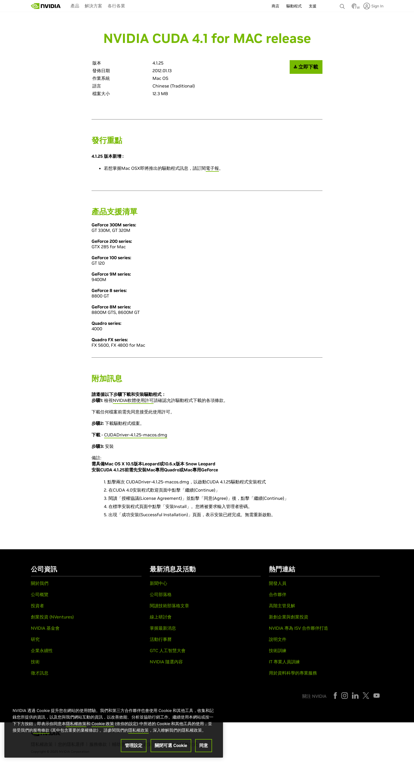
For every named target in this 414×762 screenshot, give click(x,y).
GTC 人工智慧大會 (168, 650)
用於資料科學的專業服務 (293, 673)
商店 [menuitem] (275, 6)
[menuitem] (75, 5)
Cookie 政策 (103, 724)
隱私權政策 (76, 724)
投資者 (37, 605)
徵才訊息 (39, 673)
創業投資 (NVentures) (52, 617)
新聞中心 (158, 583)
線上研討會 (161, 617)
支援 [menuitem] (312, 6)
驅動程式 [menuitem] (294, 6)
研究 (35, 639)
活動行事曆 (161, 639)
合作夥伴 (277, 594)
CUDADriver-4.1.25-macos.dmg (135, 434)
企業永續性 (42, 650)
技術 (35, 661)
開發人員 (277, 583)
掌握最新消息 (163, 628)
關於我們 (39, 583)
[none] (343, 4)
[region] (113, 728)
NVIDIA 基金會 (45, 628)
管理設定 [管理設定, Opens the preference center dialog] (133, 746)
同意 (203, 746)
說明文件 (277, 639)
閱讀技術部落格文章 (169, 605)
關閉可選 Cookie (171, 746)
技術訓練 (277, 650)
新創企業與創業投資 (288, 617)
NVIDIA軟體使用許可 (133, 400)
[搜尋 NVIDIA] (343, 5)
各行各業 (116, 5)
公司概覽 (39, 594)
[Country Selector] (354, 7)
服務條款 (41, 731)
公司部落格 (161, 594)
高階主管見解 (282, 605)
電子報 (212, 168)
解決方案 (93, 5)
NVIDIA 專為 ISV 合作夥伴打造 (298, 628)
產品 (75, 5)
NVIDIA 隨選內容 (166, 661)
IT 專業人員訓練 (284, 661)
